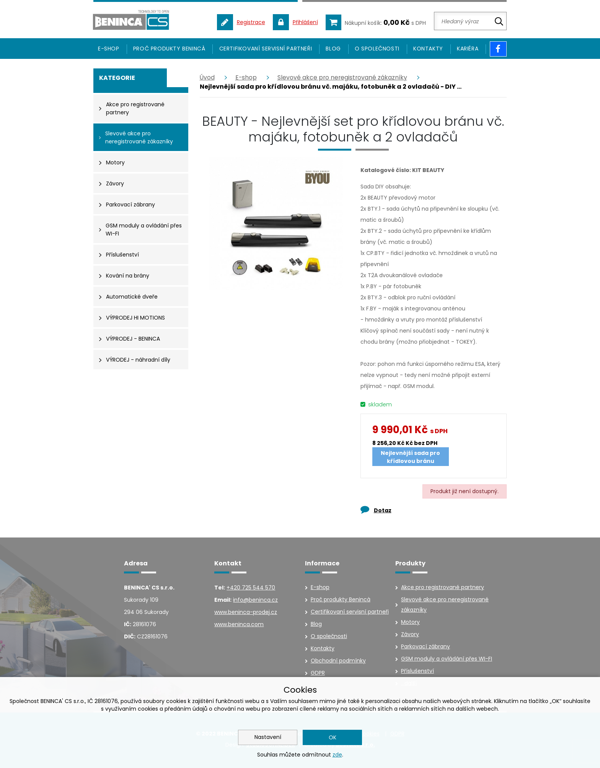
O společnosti (377, 49)
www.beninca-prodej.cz (245, 613)
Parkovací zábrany (425, 647)
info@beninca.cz (255, 600)
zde (337, 754)
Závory (410, 635)
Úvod (207, 78)
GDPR (318, 673)
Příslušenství (417, 671)
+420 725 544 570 (251, 588)
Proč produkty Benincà (169, 49)
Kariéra (467, 49)
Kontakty (428, 49)
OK (332, 737)
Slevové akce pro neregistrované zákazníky (343, 78)
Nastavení (267, 737)
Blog (333, 49)
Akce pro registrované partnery (442, 588)
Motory (410, 623)
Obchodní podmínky (338, 661)
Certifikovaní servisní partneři (265, 49)
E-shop (247, 78)
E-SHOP (108, 49)
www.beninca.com (239, 625)
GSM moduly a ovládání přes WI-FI (446, 659)
